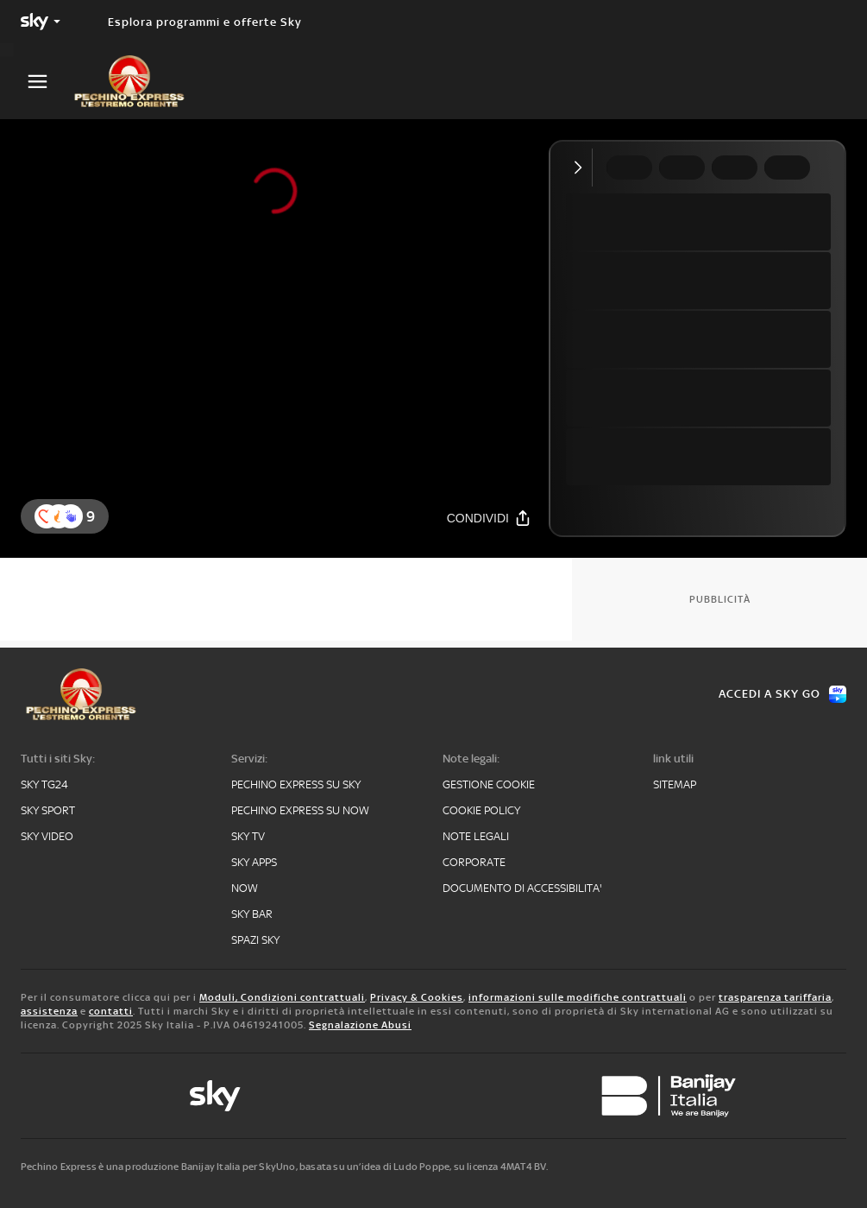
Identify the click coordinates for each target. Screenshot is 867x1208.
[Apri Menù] (48, 81)
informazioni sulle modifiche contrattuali (577, 997)
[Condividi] (489, 517)
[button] (71, 516)
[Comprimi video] (582, 168)
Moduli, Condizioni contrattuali (282, 997)
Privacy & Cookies (416, 997)
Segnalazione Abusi (360, 1025)
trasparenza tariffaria (775, 997)
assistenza (49, 1011)
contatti (111, 1011)
